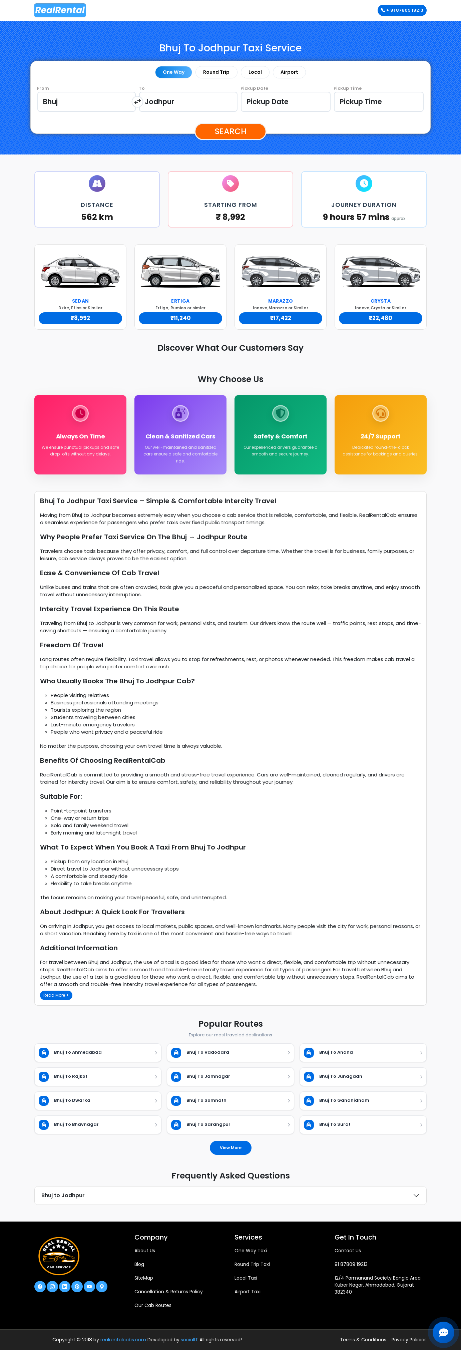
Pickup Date (254, 88)
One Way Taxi (251, 1250)
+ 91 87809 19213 (402, 10)
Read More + (56, 995)
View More (231, 1147)
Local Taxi (246, 1278)
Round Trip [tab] (216, 72)
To (142, 88)
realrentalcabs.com (123, 1339)
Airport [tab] (289, 72)
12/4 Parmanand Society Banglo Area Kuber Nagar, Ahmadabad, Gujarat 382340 (378, 1285)
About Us (144, 1250)
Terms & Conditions (363, 1339)
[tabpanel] (230, 102)
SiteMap (143, 1278)
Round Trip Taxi (252, 1264)
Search (231, 131)
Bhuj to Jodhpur (63, 1195)
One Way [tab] (173, 72)
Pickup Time (348, 88)
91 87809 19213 (351, 1264)
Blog (139, 1264)
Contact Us (348, 1250)
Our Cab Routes (152, 1305)
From (43, 88)
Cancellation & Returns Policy (168, 1291)
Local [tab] (255, 72)
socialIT (189, 1339)
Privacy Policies (409, 1339)
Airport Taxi (248, 1291)
